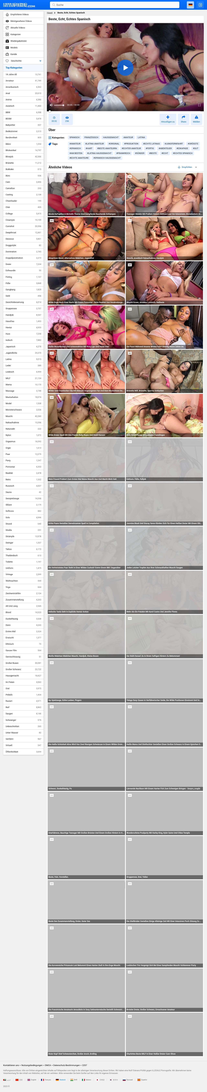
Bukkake (23, 169)
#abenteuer (165, 148)
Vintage (23, 574)
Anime (23, 99)
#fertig (150, 148)
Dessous (23, 238)
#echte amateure (79, 158)
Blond (23, 612)
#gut (195, 148)
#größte (193, 143)
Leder (23, 365)
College (23, 213)
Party (23, 460)
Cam (23, 182)
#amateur (75, 143)
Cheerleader (23, 201)
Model (23, 403)
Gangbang (23, 289)
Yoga (23, 587)
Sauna (23, 492)
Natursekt (23, 428)
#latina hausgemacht (99, 153)
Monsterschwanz (23, 409)
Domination (23, 251)
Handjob (23, 315)
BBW (23, 112)
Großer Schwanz (23, 669)
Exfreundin (23, 270)
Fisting (23, 277)
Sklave (23, 504)
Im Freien (23, 682)
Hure (23, 333)
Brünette (23, 163)
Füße (23, 283)
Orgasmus (23, 441)
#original (114, 143)
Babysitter (23, 125)
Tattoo (23, 549)
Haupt (50, 12)
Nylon (23, 435)
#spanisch (75, 148)
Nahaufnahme (23, 422)
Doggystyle (23, 245)
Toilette (23, 561)
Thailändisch (23, 555)
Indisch (23, 340)
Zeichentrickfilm (23, 593)
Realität (23, 473)
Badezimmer (23, 131)
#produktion (131, 143)
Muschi (23, 416)
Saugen (23, 713)
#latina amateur (94, 143)
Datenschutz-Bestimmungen (66, 1065)
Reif (23, 707)
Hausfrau (23, 321)
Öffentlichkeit (23, 751)
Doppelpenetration (23, 258)
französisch (91, 137)
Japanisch (23, 346)
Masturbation (23, 397)
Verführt (23, 739)
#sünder (139, 153)
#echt (165, 153)
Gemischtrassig (23, 656)
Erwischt (23, 637)
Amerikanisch (23, 87)
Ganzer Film (23, 650)
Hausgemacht (23, 675)
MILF (23, 378)
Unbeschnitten (23, 726)
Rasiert (23, 701)
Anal (23, 93)
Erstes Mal (23, 631)
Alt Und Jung (23, 606)
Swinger (23, 542)
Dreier (23, 264)
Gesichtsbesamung (23, 302)
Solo (23, 517)
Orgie (23, 447)
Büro (23, 175)
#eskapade (182, 148)
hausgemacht (111, 137)
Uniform (23, 568)
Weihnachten (23, 580)
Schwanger (23, 720)
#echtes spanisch (183, 153)
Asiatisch (23, 106)
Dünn (23, 625)
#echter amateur (131, 148)
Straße (23, 530)
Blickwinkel (23, 150)
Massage (23, 390)
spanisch (75, 137)
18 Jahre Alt (23, 74)
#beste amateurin (107, 148)
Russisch (23, 485)
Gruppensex (23, 308)
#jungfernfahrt (174, 143)
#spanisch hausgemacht (107, 158)
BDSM (23, 118)
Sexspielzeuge (23, 498)
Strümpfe (23, 536)
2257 (84, 1065)
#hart (89, 148)
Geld (23, 295)
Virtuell (23, 745)
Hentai (23, 327)
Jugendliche (23, 353)
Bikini (23, 144)
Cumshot (23, 226)
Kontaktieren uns (11, 1065)
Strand (23, 523)
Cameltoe (23, 188)
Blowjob (23, 156)
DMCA (48, 1065)
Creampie (23, 220)
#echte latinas (151, 143)
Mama (23, 384)
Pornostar (23, 466)
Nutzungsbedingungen (31, 1065)
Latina (23, 359)
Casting (23, 194)
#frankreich (123, 153)
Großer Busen (23, 663)
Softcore (23, 511)
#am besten (76, 153)
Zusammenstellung (23, 599)
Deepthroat (23, 232)
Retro (23, 479)
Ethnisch (23, 644)
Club (23, 207)
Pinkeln (23, 694)
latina (141, 137)
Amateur (23, 80)
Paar (23, 454)
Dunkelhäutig (23, 618)
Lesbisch (23, 371)
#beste (153, 153)
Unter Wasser (23, 732)
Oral (23, 688)
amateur (128, 137)
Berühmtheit (23, 137)
